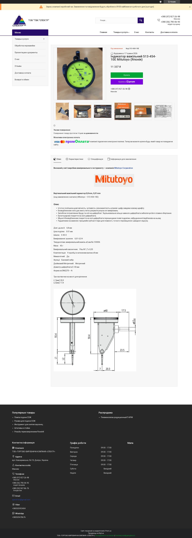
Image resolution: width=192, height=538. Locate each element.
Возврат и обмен (22, 80)
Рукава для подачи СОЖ (24, 421)
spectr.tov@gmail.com (21, 500)
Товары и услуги (120, 32)
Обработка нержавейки (25, 46)
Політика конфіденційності (125, 535)
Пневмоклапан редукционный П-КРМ (117, 417)
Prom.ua (108, 531)
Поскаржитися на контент (104, 535)
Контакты (149, 32)
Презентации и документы (26, 52)
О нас (136, 32)
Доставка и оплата (168, 32)
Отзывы (18, 66)
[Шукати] (141, 20)
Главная (103, 32)
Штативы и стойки (22, 428)
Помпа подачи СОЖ (22, 417)
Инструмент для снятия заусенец (28, 424)
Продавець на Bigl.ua (96, 533)
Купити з (127, 82)
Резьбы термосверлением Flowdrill (29, 432)
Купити (127, 75)
